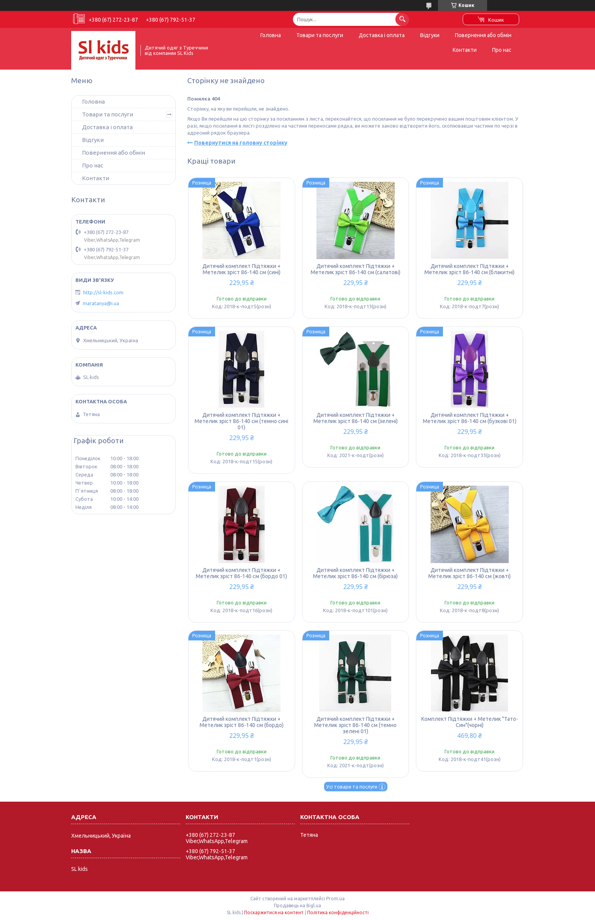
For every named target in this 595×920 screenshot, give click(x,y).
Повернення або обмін (483, 35)
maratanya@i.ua (101, 303)
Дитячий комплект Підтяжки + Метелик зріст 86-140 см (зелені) (355, 418)
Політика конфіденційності (338, 912)
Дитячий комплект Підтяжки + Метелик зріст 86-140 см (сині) (241, 269)
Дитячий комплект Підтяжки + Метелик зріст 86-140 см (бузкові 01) (469, 418)
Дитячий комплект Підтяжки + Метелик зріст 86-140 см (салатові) (355, 269)
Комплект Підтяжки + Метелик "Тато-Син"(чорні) (469, 722)
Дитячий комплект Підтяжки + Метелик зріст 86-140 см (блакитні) (469, 269)
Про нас (501, 50)
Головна (270, 35)
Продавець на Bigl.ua (297, 905)
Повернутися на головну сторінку (240, 143)
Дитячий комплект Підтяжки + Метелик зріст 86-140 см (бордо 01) (241, 573)
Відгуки (429, 35)
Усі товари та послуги (351, 786)
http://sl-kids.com (103, 292)
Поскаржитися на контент (274, 912)
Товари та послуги (319, 35)
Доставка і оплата (382, 35)
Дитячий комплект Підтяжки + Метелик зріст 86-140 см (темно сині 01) (241, 421)
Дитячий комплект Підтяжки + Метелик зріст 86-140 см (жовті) (469, 573)
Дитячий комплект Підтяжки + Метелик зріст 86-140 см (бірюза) (355, 573)
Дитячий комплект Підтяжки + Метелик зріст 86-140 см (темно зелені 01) (355, 725)
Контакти (465, 50)
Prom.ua (335, 898)
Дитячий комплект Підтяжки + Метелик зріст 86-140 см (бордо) (242, 722)
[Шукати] (402, 19)
